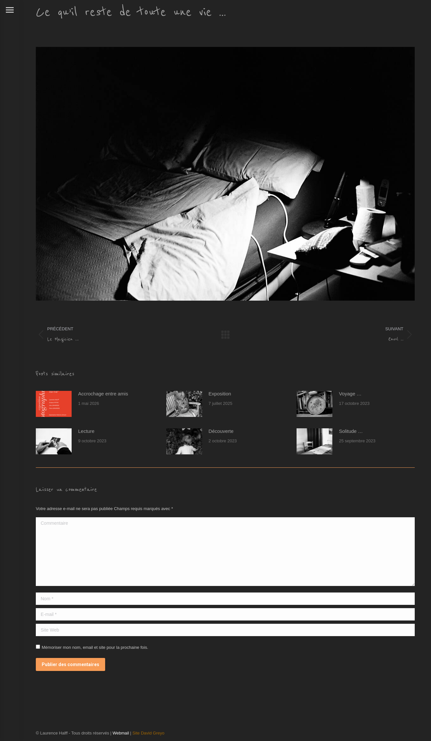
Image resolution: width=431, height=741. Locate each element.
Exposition (220, 393)
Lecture (86, 431)
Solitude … (351, 431)
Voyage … (350, 393)
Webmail (121, 733)
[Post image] (54, 404)
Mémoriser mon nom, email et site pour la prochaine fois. (95, 647)
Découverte (221, 431)
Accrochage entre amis (103, 393)
